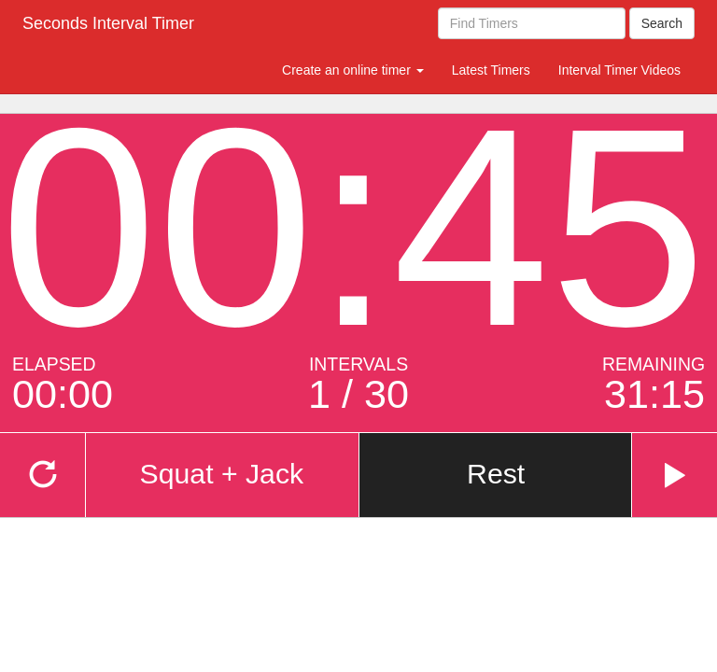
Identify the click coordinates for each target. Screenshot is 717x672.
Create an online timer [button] (353, 70)
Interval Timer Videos (619, 70)
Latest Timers (491, 70)
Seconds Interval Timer (108, 23)
